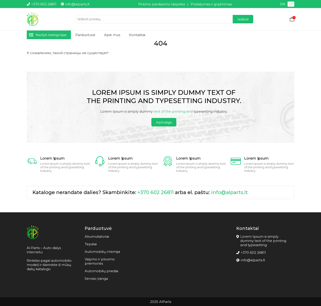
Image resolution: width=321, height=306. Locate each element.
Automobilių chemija (102, 251)
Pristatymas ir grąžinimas (211, 4)
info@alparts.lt (229, 192)
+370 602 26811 (156, 192)
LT (291, 4)
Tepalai (91, 244)
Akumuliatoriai (97, 236)
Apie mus (112, 35)
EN (282, 4)
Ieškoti (243, 19)
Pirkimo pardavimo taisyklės (161, 4)
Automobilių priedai (101, 271)
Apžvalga (164, 122)
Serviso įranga (96, 278)
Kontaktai (137, 35)
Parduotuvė (85, 35)
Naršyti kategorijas (51, 35)
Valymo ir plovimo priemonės (100, 261)
